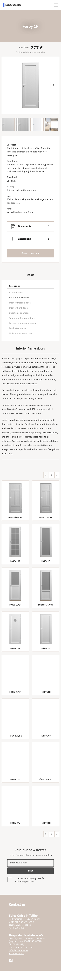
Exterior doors (16, 292)
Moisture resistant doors (21, 333)
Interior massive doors (20, 303)
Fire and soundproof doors (22, 323)
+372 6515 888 (16, 928)
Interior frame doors (19, 297)
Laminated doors (17, 328)
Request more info (30, 253)
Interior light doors (18, 308)
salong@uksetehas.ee (20, 925)
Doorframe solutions (19, 313)
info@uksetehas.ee (18, 950)
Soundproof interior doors (22, 318)
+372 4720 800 (16, 953)
